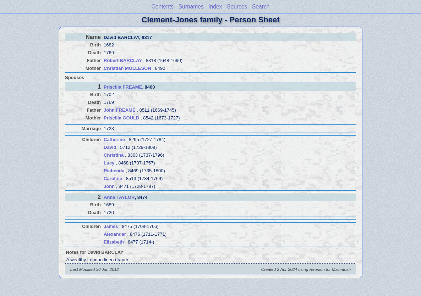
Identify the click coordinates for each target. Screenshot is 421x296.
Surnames (191, 7)
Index (215, 7)
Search (260, 7)
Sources (237, 7)
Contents (163, 7)
